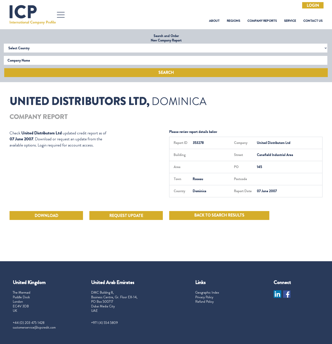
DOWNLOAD (46, 215)
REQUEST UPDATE (126, 215)
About (214, 20)
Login (313, 5)
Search (166, 72)
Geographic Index (207, 292)
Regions (233, 20)
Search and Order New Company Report (166, 38)
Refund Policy (204, 301)
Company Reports (262, 20)
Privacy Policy (204, 297)
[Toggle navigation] (61, 15)
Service (290, 20)
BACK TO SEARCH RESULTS (219, 215)
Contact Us (312, 20)
